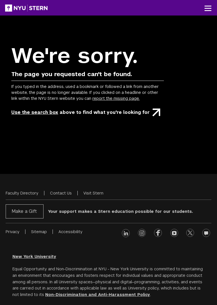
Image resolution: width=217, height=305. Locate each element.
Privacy (12, 231)
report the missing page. (116, 98)
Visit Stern (93, 193)
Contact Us (61, 193)
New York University (34, 256)
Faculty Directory (22, 193)
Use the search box (34, 112)
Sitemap (39, 231)
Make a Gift (24, 211)
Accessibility (70, 231)
